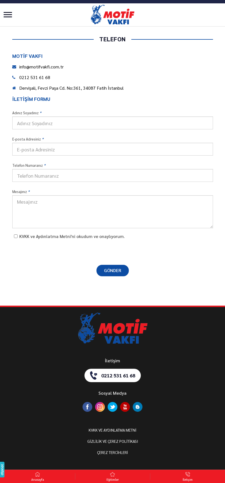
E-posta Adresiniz (27, 139)
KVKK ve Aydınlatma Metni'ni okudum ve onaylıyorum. (72, 236)
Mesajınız (21, 191)
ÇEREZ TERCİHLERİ (112, 452)
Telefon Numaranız (28, 165)
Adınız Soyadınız (26, 112)
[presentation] (112, 251)
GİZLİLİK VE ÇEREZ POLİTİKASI (112, 441)
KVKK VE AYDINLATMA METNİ (112, 429)
